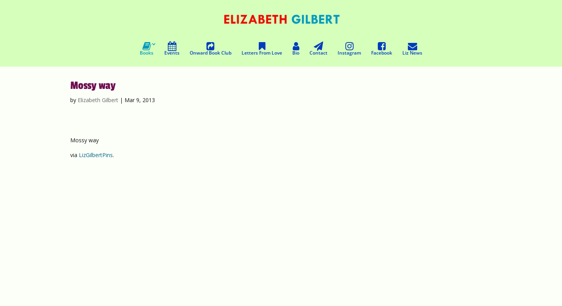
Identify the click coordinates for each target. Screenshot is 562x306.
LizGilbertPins (96, 155)
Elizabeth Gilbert (98, 100)
